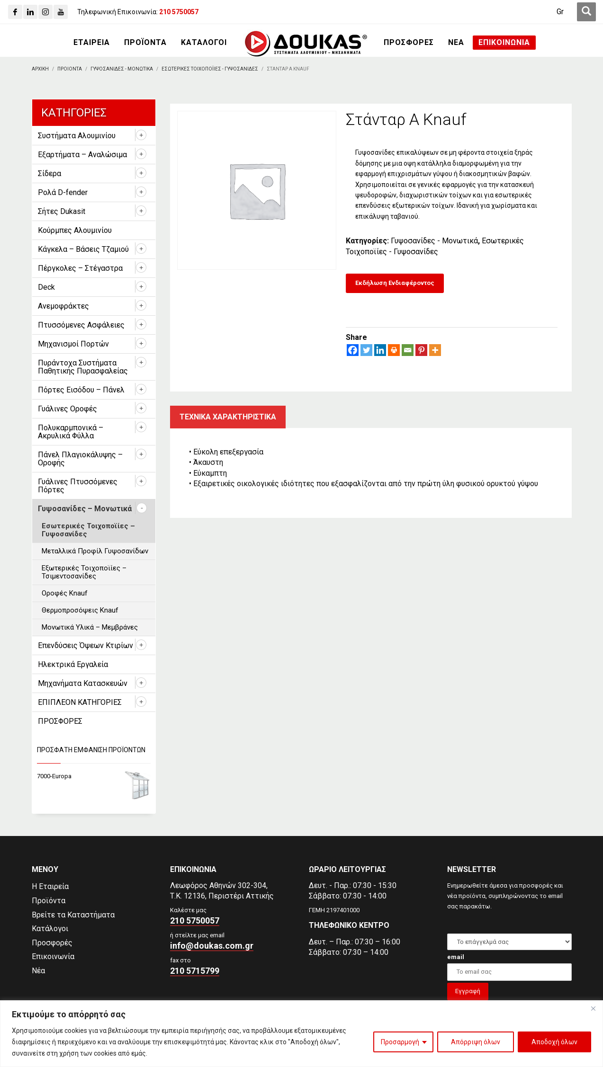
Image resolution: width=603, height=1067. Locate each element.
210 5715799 (194, 971)
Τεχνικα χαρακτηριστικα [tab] (228, 416)
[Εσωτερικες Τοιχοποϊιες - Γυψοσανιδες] (210, 68)
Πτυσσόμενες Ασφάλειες (81, 324)
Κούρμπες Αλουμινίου (75, 230)
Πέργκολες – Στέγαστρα (80, 268)
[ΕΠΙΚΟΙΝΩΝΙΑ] (504, 42)
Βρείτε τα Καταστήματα (73, 914)
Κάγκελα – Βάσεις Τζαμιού (83, 249)
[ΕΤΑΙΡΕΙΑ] (92, 42)
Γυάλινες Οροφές (67, 408)
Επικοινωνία (53, 956)
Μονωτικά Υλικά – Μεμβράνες (90, 627)
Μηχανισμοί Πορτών (73, 343)
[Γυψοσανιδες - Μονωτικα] (121, 68)
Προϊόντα (48, 900)
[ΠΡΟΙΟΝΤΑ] (69, 68)
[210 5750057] (178, 12)
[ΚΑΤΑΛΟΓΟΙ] (204, 42)
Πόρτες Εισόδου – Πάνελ (81, 389)
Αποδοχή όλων (554, 1042)
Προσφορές (52, 942)
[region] (301, 1033)
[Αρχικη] (40, 68)
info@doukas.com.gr (211, 946)
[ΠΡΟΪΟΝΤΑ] (145, 42)
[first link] (586, 11)
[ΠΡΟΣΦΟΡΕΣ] (409, 42)
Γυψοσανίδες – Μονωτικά (85, 508)
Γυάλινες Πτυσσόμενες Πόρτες (77, 485)
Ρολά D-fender (63, 192)
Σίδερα (49, 173)
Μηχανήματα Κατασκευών (82, 683)
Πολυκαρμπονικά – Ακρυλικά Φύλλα (70, 431)
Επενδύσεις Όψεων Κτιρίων (85, 645)
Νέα (38, 970)
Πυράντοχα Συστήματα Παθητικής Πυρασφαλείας (83, 366)
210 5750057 (194, 920)
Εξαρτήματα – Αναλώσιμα (82, 154)
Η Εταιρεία (50, 886)
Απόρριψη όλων (475, 1042)
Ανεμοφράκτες (63, 306)
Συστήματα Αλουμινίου (77, 135)
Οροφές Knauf (65, 593)
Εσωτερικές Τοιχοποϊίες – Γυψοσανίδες (88, 530)
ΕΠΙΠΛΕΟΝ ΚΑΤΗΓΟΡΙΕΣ (80, 702)
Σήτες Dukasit (61, 211)
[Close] (593, 1008)
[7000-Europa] (94, 777)
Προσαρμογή (400, 1042)
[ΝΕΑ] (456, 42)
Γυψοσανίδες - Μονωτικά (434, 240)
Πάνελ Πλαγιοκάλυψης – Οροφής (80, 458)
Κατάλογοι (50, 928)
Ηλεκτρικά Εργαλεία (73, 664)
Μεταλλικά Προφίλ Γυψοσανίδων (95, 551)
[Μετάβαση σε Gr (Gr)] (560, 11)
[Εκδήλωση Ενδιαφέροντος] (395, 283)
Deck (46, 287)
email (455, 956)
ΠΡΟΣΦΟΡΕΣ (60, 721)
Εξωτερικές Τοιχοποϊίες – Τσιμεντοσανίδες (84, 572)
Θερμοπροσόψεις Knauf (80, 610)
